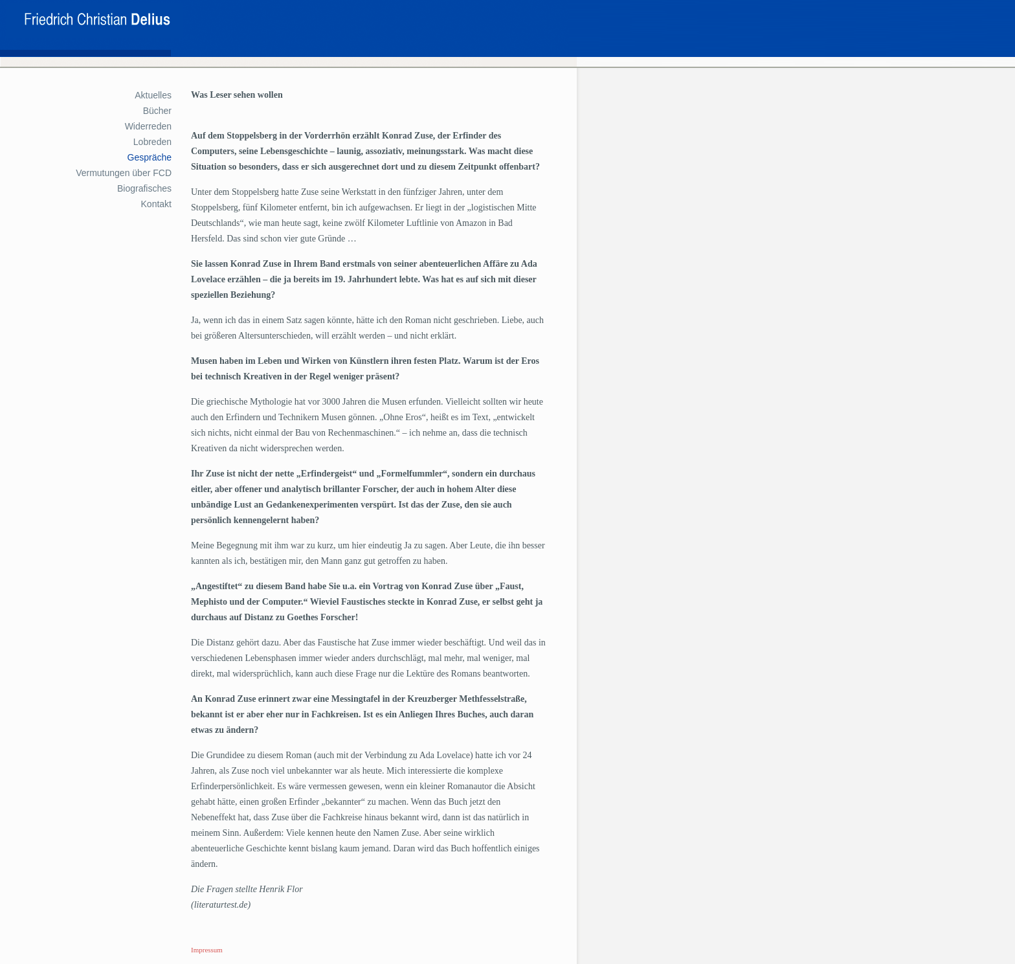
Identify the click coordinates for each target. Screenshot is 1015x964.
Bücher (157, 111)
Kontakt (156, 204)
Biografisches (144, 188)
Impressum (207, 950)
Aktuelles (153, 95)
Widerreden (148, 126)
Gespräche (150, 157)
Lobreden (152, 142)
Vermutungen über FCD (124, 173)
